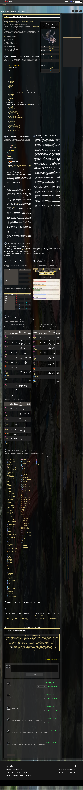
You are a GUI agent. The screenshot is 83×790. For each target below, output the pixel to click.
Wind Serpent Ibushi (35, 653)
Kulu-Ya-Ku (12, 80)
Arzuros (11, 642)
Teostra (19, 652)
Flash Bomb (28, 165)
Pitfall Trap (22, 165)
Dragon (51, 60)
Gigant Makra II (11, 468)
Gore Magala (39, 644)
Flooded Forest (51, 65)
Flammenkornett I (11, 543)
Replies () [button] (50, 690)
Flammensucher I (11, 497)
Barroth (33, 642)
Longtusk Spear (25, 462)
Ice (50, 57)
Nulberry (16, 209)
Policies (75, 773)
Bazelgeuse (44, 642)
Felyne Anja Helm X (25, 622)
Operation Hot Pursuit (14, 126)
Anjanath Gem (7, 360)
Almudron (13, 641)
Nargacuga (12, 81)
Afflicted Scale (6, 388)
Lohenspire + (11, 582)
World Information (5, 11)
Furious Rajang (13, 644)
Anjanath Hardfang (7, 375)
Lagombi (46, 646)
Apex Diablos (30, 641)
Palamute (18, 608)
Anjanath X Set (39, 466)
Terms (68, 773)
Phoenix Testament (11, 536)
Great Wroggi (12, 78)
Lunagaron (16, 647)
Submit (34, 678)
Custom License (28, 779)
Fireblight (51, 54)
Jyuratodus (24, 646)
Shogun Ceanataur (48, 651)
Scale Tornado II (25, 474)
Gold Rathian (32, 644)
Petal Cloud (24, 471)
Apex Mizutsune (37, 641)
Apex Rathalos (45, 641)
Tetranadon (12, 85)
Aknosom (8, 641)
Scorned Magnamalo (16, 651)
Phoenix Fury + (11, 535)
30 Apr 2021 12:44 (49, 746)
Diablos (11, 77)
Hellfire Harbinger (24, 532)
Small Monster (10, 67)
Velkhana (51, 652)
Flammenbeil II (11, 560)
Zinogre (11, 89)
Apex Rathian (51, 641)
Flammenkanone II (11, 585)
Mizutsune (42, 647)
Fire (50, 52)
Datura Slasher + (25, 503)
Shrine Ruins (51, 62)
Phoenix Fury (10, 533)
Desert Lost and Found (14, 111)
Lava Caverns (51, 66)
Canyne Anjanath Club (39, 619)
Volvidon (27, 653)
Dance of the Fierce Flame (15, 109)
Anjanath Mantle (35, 26)
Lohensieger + (11, 508)
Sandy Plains (12, 95)
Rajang (36, 648)
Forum (14, 773)
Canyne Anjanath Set (53, 619)
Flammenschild (12, 510)
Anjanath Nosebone (7, 422)
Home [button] (32, 4)
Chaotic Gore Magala (21, 643)
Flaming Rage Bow (11, 600)
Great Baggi (52, 644)
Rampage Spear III (25, 463)
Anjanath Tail (35, 355)
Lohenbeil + (10, 568)
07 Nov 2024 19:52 (49, 710)
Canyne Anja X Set (53, 622)
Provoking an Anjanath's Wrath (16, 127)
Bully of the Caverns (14, 107)
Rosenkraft (24, 514)
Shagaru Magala (40, 651)
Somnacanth (14, 652)
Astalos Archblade (25, 501)
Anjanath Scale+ (35, 345)
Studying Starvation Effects (15, 130)
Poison (42, 279)
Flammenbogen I (11, 597)
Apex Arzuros (23, 641)
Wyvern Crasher (26, 523)
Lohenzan (24, 492)
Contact (21, 773)
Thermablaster (25, 528)
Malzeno (36, 647)
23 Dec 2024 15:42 (49, 698)
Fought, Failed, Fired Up (14, 115)
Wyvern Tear (6, 446)
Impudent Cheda (25, 507)
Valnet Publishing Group (72, 776)
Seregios (33, 651)
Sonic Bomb (17, 169)
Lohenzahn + (24, 509)
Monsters (13, 11)
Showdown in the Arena (14, 129)
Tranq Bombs (42, 252)
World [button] (52, 4)
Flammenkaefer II (11, 572)
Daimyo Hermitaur (40, 643)
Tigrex (11, 86)
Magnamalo (31, 647)
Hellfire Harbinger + (25, 533)
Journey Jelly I (24, 479)
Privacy (71, 773)
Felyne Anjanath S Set (25, 620)
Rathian (11, 83)
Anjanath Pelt (7, 411)
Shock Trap (16, 165)
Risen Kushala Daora (30, 650)
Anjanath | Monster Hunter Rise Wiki (16, 16)
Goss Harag (45, 644)
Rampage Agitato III (26, 467)
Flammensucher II (11, 499)
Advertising (61, 773)
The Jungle (51, 68)
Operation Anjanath (13, 124)
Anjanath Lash (7, 355)
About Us (17, 773)
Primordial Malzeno (14, 648)
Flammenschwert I (11, 470)
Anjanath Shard (7, 345)
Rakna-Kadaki (42, 648)
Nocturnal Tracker (13, 121)
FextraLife (61, 776)
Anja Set (39, 462)
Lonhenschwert (12, 479)
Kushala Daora (40, 646)
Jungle (11, 100)
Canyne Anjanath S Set (54, 620)
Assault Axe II (24, 469)
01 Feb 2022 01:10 (49, 734)
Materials (23, 24)
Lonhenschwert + (12, 480)
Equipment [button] (47, 4)
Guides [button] (56, 4)
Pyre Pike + (24, 553)
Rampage (9, 177)
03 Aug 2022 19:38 (49, 722)
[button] (67, 2)
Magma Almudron (23, 647)
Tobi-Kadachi (12, 87)
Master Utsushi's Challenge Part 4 (16, 117)
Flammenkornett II (11, 544)
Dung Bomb (12, 166)
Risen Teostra (49, 650)
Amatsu (17, 641)
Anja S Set (38, 464)
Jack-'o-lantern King (13, 541)
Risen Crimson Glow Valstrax (19, 650)
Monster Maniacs (13, 118)
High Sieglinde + (26, 505)
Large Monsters (21, 11)
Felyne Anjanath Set (25, 619)
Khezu (28, 646)
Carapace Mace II (12, 495)
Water (51, 56)
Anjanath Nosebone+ (35, 350)
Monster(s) (26, 75)
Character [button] (41, 4)
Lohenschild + (11, 520)
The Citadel (51, 67)
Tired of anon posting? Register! (51, 663)
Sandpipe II (24, 465)
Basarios (38, 642)
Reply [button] (55, 690)
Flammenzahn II (11, 463)
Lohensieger (11, 506)
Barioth (29, 642)
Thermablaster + (25, 530)
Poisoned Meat (24, 166)
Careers (65, 773)
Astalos (15, 642)
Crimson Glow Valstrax (30, 643)
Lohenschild (11, 518)
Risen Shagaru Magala (40, 650)
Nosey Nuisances (13, 122)
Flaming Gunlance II (12, 524)
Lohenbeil (10, 567)
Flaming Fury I (10, 530)
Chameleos (13, 643)
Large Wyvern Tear (7, 383)
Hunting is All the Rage (14, 116)
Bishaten (49, 642)
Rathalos (11, 82)
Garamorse (10, 574)
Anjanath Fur (7, 340)
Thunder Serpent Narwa (33, 652)
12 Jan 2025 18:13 (49, 686)
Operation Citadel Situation (15, 125)
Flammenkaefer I (11, 571)
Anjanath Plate (35, 361)
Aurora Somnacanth (23, 642)
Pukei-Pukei (22, 648)
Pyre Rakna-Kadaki (30, 648)
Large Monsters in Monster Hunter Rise (32, 639)
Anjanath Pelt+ (35, 340)
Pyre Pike (24, 551)
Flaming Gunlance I (11, 522)
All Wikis (10, 773)
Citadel (11, 99)
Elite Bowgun (24, 478)
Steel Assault (24, 476)
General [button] (36, 4)
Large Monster (13, 21)
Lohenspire (11, 581)
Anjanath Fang (7, 441)
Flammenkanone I (11, 584)
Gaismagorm (20, 644)
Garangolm (26, 644)
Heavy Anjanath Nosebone (7, 350)
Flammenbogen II (11, 598)
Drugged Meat (18, 166)
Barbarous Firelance (12, 528)
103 (76, 10)
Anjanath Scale (7, 416)
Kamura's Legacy (12, 493)
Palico (13, 608)
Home (7, 773)
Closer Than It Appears (14, 108)
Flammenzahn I (11, 462)
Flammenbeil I (10, 558)
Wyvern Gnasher (25, 490)
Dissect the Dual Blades (14, 112)
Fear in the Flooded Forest (15, 113)
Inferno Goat (24, 488)
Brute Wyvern (12, 64)
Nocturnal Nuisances (14, 120)
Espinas (51, 643)
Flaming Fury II (11, 532)
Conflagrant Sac (7, 370)
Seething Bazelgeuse (26, 651)
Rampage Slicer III (25, 472)
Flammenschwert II (11, 471)
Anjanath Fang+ (35, 375)
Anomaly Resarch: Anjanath (15, 106)
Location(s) (25, 92)
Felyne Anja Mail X (25, 623)
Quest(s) (28, 104)
